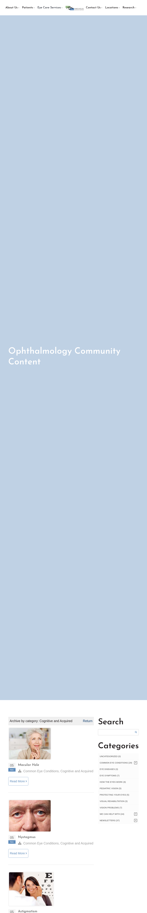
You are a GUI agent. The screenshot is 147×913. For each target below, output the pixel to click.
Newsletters (110, 822)
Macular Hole (28, 766)
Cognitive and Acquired (76, 772)
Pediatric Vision (110, 790)
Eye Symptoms (109, 777)
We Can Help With (112, 815)
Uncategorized (110, 758)
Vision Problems (111, 809)
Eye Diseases (109, 770)
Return (87, 722)
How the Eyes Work (113, 783)
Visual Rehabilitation (114, 803)
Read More (19, 783)
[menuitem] (12, 7)
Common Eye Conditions (41, 772)
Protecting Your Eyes (114, 796)
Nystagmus (27, 839)
